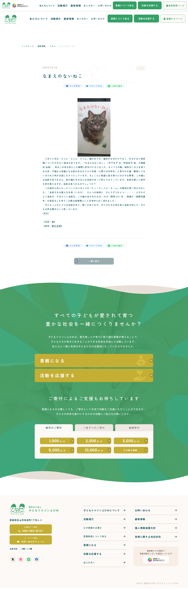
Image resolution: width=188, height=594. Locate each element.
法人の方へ (82, 18)
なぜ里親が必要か (92, 533)
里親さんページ (174, 18)
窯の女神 (56, 228)
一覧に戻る (94, 267)
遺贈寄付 (134, 424)
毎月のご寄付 (54, 424)
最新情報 (69, 18)
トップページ (27, 46)
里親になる (90, 550)
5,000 (57, 454)
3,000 (131, 440)
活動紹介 (56, 18)
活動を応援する (146, 18)
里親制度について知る (95, 542)
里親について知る (120, 18)
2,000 (94, 440)
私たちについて (39, 18)
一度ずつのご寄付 (94, 424)
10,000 (94, 454)
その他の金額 (130, 454)
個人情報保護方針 (145, 533)
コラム (53, 46)
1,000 (57, 440)
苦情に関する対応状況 (148, 542)
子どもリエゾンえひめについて (101, 516)
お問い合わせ (98, 18)
